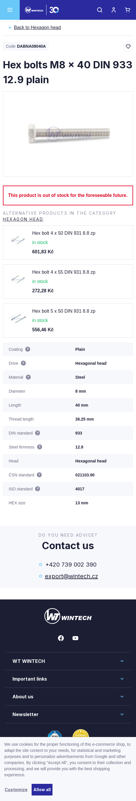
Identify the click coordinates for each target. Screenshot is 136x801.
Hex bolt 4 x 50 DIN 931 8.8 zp (63, 233)
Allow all (42, 789)
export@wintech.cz (71, 576)
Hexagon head (37, 27)
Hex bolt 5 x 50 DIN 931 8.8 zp (63, 311)
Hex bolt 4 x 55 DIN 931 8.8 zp (63, 272)
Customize (16, 789)
